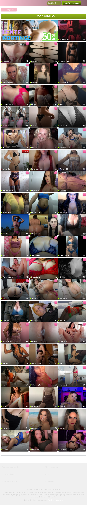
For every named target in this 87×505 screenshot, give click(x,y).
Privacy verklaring (51, 467)
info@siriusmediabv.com (55, 500)
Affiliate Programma (9, 481)
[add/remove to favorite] (60, 22)
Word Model (49, 481)
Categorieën (9, 9)
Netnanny (44, 497)
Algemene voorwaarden (10, 467)
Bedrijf (47, 474)
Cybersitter (52, 497)
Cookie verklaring (8, 474)
